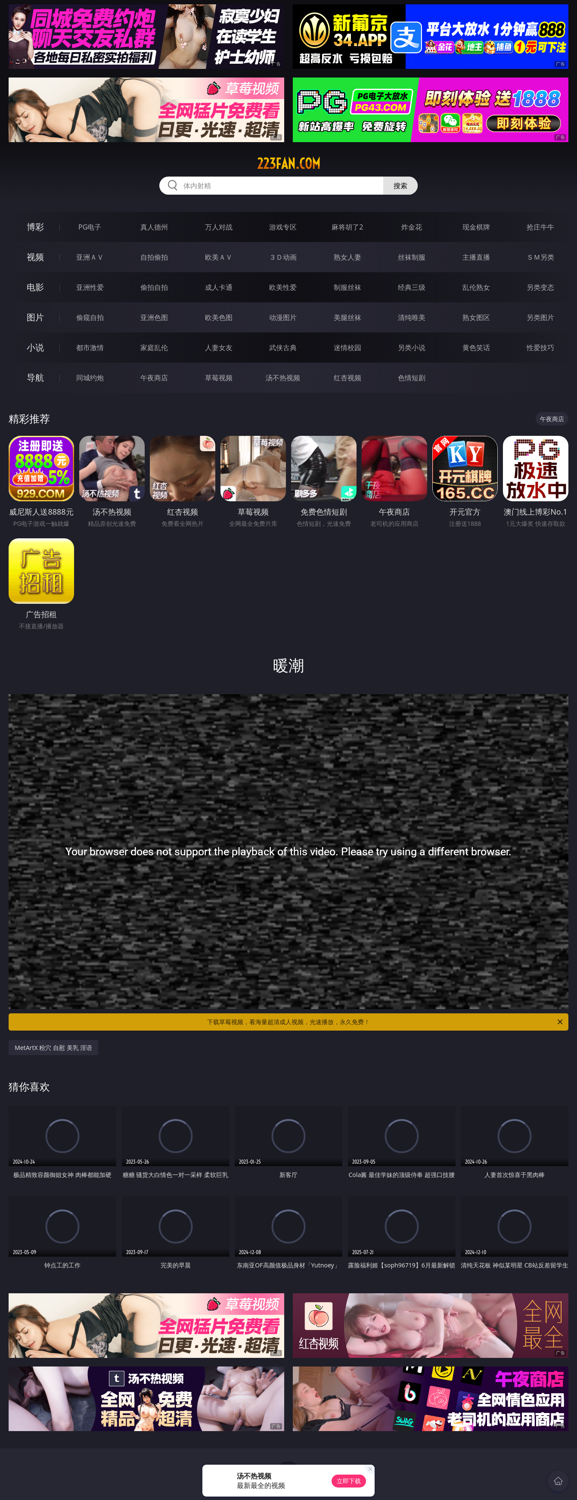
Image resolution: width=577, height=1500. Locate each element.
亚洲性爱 (90, 287)
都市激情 (90, 347)
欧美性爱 (283, 287)
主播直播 (476, 257)
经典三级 (411, 287)
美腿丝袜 (347, 317)
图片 (35, 317)
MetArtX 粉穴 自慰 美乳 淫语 (53, 1047)
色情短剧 (411, 377)
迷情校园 (347, 347)
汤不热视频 (283, 377)
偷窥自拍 (90, 317)
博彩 (35, 227)
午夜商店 (154, 377)
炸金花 (411, 227)
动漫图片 (283, 317)
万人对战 (219, 227)
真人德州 (154, 227)
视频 (35, 257)
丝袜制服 (411, 257)
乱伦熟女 (476, 287)
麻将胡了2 (347, 227)
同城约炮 (90, 377)
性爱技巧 (540, 347)
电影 (35, 287)
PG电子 (89, 227)
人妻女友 (219, 347)
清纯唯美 (411, 317)
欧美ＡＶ (219, 257)
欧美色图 (219, 317)
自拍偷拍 (154, 257)
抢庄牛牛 (540, 227)
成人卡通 (219, 287)
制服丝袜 (347, 287)
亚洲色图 (154, 317)
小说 (35, 347)
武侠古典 (283, 347)
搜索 (400, 185)
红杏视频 (347, 377)
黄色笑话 (476, 347)
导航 (35, 377)
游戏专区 (283, 227)
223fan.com (288, 163)
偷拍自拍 (154, 287)
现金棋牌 (476, 227)
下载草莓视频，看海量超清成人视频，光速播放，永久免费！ (385, 1022)
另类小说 (411, 347)
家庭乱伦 (154, 347)
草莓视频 (219, 377)
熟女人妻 (347, 257)
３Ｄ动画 (283, 257)
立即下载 (349, 1481)
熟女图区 (476, 317)
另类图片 (540, 317)
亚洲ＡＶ (90, 257)
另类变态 (540, 287)
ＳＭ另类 (540, 257)
